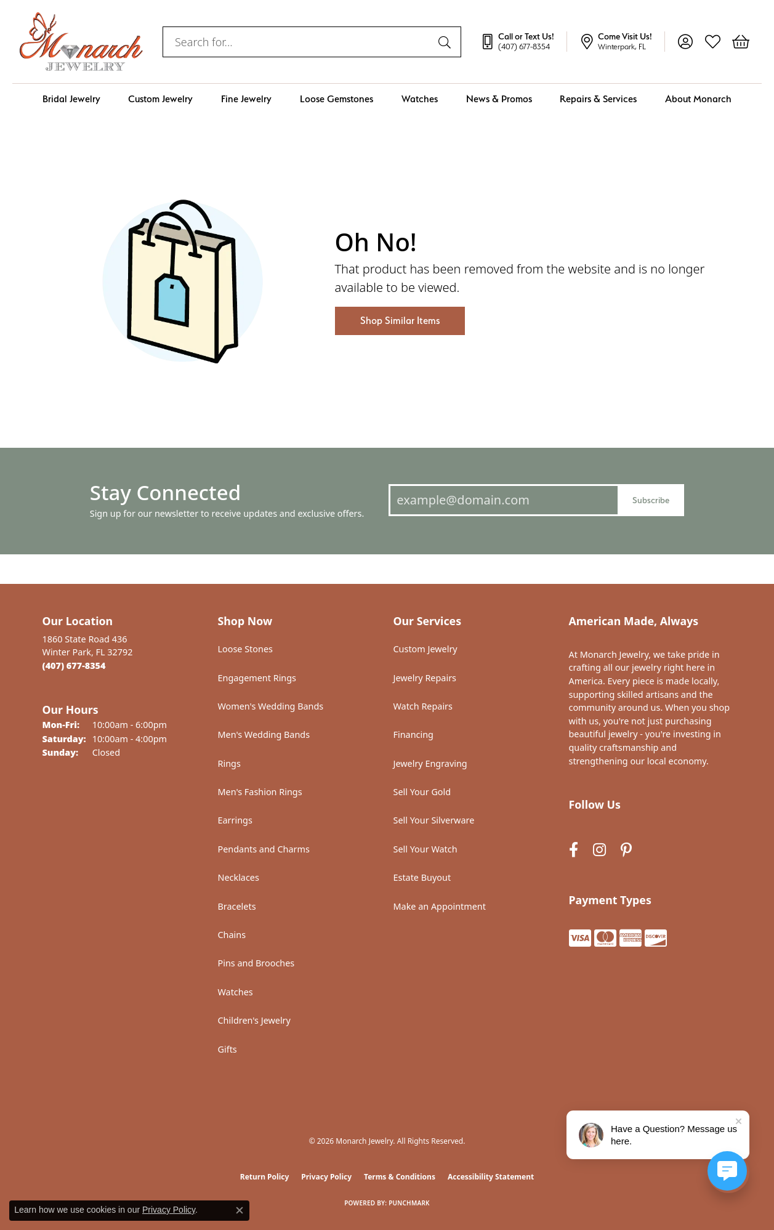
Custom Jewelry (160, 99)
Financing (413, 734)
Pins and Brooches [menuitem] (256, 963)
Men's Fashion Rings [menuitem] (260, 792)
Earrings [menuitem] (235, 820)
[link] (523, 42)
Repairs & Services (598, 99)
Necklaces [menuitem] (238, 877)
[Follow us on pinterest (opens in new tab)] (626, 850)
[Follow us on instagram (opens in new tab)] (599, 850)
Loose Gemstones (336, 99)
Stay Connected (165, 492)
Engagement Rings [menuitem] (257, 678)
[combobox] (298, 42)
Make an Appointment (439, 906)
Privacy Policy (326, 1176)
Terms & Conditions (399, 1176)
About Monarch (698, 99)
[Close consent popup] (239, 1210)
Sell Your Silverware (434, 820)
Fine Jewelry (246, 99)
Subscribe (650, 500)
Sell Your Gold (422, 792)
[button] (685, 42)
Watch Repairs (423, 706)
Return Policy (264, 1176)
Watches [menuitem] (235, 992)
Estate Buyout (422, 877)
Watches (419, 99)
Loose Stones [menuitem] (245, 649)
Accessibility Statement (491, 1176)
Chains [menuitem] (232, 935)
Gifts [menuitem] (227, 1049)
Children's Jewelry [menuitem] (254, 1020)
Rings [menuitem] (229, 763)
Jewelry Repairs (424, 678)
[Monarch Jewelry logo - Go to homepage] (81, 41)
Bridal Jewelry (71, 99)
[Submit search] (446, 42)
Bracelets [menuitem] (237, 906)
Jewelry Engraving (430, 763)
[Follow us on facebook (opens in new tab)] (573, 850)
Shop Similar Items (400, 320)
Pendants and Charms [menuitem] (264, 849)
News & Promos (499, 99)
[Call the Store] (74, 665)
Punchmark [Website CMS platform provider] (409, 1203)
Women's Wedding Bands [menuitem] (271, 706)
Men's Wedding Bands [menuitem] (264, 734)
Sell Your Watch (425, 849)
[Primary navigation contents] (387, 99)
